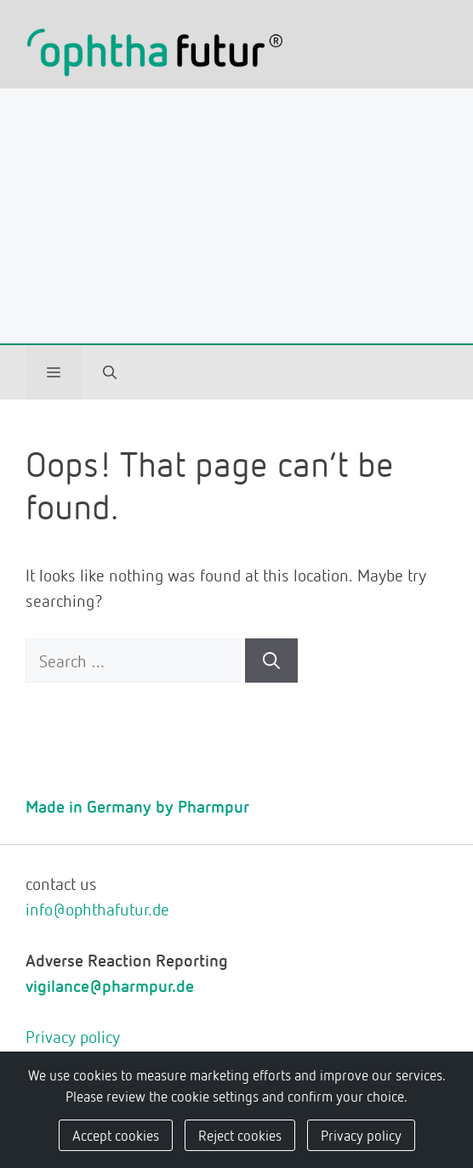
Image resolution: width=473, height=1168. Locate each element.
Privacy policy (73, 1036)
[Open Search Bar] (110, 372)
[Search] (271, 660)
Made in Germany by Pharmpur (137, 806)
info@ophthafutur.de (97, 909)
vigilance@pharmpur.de (110, 985)
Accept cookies (115, 1134)
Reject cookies (240, 1134)
